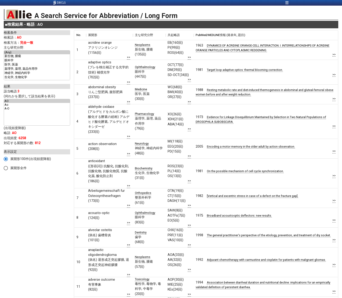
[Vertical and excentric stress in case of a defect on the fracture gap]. (252, 196)
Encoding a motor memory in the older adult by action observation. (251, 146)
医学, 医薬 (37, 65)
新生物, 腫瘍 (37, 56)
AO (37, 101)
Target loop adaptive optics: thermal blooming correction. (245, 70)
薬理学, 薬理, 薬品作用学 (37, 69)
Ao (37, 105)
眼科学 (37, 60)
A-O (37, 108)
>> (128, 57)
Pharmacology (144, 114)
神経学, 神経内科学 (37, 73)
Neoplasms (142, 45)
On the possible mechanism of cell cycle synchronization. (245, 171)
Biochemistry (143, 168)
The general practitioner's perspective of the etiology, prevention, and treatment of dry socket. (269, 235)
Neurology (142, 143)
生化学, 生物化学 (37, 77)
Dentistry (141, 232)
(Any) (37, 52)
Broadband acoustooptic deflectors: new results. (239, 215)
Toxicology (142, 279)
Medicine (141, 89)
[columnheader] (80, 35)
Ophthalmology (145, 67)
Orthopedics (143, 193)
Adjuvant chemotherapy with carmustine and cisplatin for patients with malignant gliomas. (266, 260)
